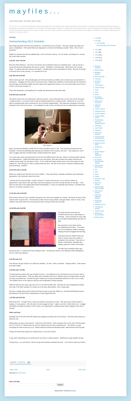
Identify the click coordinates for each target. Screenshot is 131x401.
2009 (97, 57)
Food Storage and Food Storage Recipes (100, 121)
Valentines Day (99, 211)
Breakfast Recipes (98, 73)
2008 (97, 60)
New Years (98, 157)
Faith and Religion (98, 105)
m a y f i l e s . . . (34, 11)
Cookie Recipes (99, 87)
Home (48, 369)
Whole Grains (99, 217)
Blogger (73, 391)
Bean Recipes (99, 70)
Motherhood (98, 147)
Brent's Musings (100, 76)
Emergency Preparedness (99, 97)
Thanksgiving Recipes (99, 207)
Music (96, 149)
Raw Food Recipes (98, 183)
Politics (97, 176)
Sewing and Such (100, 204)
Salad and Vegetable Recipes (98, 196)
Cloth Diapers (99, 85)
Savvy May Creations (98, 201)
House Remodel (100, 140)
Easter (97, 94)
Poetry (97, 174)
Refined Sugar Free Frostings (99, 187)
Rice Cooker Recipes (98, 191)
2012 (97, 49)
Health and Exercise (98, 133)
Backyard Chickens (98, 67)
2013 (97, 41)
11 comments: (22, 362)
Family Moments (100, 111)
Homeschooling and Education (22, 364)
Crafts (96, 90)
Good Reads (99, 128)
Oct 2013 (100, 43)
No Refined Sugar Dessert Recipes (99, 161)
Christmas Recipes (98, 82)
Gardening (98, 126)
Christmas (98, 79)
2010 (97, 55)
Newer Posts (14, 369)
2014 (97, 38)
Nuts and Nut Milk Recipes (99, 166)
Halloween (98, 130)
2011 (97, 52)
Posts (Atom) (22, 373)
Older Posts (82, 369)
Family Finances (100, 109)
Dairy (96, 92)
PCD (96, 172)
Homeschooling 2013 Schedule (26, 41)
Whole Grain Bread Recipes (99, 214)
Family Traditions (100, 113)
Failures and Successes (98, 101)
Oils (96, 169)
